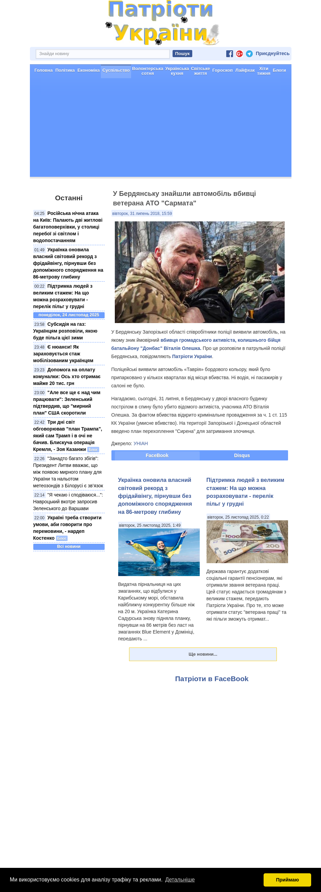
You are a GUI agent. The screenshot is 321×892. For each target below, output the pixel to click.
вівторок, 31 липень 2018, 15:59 (142, 213)
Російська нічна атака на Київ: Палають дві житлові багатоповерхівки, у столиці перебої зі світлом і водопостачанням (68, 227)
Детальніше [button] (180, 879)
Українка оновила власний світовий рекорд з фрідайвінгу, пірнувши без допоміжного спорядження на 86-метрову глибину (68, 263)
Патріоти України (192, 356)
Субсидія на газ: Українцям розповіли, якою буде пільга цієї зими (65, 330)
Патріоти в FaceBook (212, 679)
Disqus (242, 455)
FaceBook (157, 455)
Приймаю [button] (287, 879)
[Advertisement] (160, 129)
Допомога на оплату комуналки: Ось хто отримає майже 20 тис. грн (67, 376)
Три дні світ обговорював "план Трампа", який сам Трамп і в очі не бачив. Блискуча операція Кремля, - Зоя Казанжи (67, 435)
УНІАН (140, 443)
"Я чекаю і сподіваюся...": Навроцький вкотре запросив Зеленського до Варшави (68, 501)
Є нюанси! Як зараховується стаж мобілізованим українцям (63, 353)
